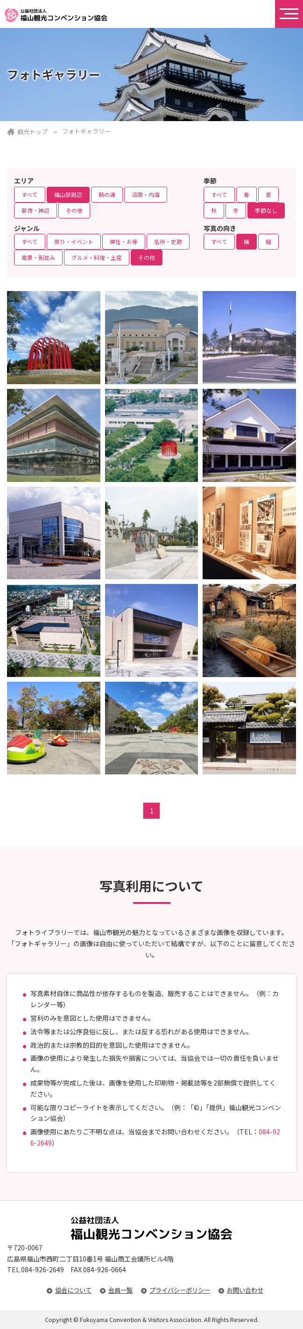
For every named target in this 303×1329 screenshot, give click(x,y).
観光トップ (32, 132)
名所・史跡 (168, 241)
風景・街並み (38, 257)
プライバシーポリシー (179, 1290)
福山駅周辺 (68, 194)
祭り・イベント (73, 241)
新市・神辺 (35, 210)
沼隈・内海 (146, 194)
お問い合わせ (245, 1290)
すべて (29, 194)
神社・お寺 (124, 241)
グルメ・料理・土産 (96, 257)
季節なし (266, 210)
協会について (73, 1290)
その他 (74, 210)
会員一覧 (120, 1290)
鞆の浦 (107, 194)
